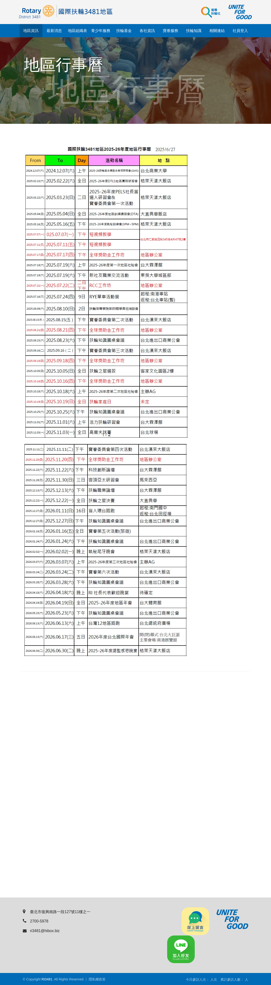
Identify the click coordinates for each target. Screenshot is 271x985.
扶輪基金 (124, 31)
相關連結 (217, 31)
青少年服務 (100, 31)
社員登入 (240, 31)
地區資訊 (31, 31)
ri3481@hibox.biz (41, 931)
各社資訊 (147, 31)
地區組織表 (77, 31)
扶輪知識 (193, 31)
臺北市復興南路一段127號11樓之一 (57, 912)
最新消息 (54, 31)
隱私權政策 (97, 979)
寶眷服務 (170, 31)
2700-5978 (35, 921)
